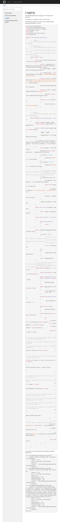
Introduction (8, 13)
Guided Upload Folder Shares (11, 21)
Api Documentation (17, 2)
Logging (4, 5)
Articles (9, 2)
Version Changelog (10, 15)
